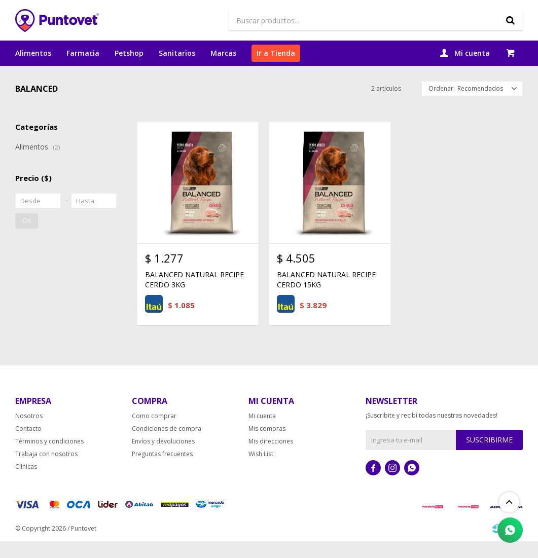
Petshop (129, 53)
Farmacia (82, 53)
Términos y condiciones (49, 462)
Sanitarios (177, 53)
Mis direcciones (270, 462)
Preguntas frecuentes (162, 474)
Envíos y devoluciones (163, 462)
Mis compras (266, 449)
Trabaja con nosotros (46, 474)
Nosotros (29, 436)
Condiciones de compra (166, 449)
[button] (510, 20)
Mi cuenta (262, 436)
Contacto (28, 449)
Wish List (260, 474)
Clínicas (26, 487)
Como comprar (154, 436)
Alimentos (33, 53)
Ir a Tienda (276, 53)
